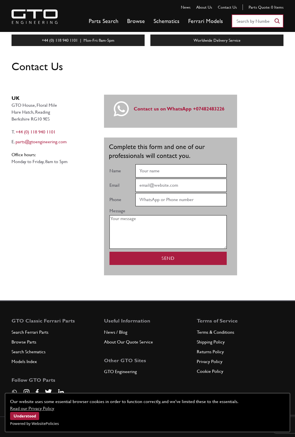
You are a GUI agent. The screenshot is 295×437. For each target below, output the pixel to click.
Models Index (24, 361)
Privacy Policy (209, 361)
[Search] (276, 21)
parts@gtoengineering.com (41, 141)
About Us (204, 7)
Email (114, 185)
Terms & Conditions (215, 332)
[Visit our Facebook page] (37, 392)
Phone (115, 199)
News (185, 7)
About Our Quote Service (128, 342)
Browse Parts (24, 342)
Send (168, 258)
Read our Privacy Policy (32, 408)
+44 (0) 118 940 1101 (36, 132)
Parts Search (103, 21)
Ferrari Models (205, 21)
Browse (136, 21)
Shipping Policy (211, 342)
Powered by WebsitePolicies (34, 423)
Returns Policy (210, 351)
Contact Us (227, 7)
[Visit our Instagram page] (26, 392)
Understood (25, 416)
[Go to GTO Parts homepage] (35, 16)
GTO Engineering (120, 371)
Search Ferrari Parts (30, 332)
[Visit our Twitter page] (48, 392)
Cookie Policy (210, 371)
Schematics (166, 21)
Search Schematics (29, 351)
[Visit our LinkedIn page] (61, 392)
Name (115, 170)
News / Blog (115, 332)
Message (117, 210)
